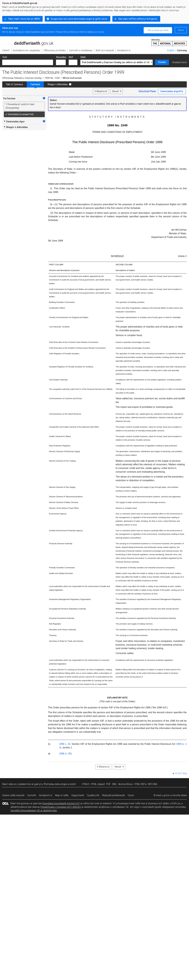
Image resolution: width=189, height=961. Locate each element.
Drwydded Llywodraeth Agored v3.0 (61, 803)
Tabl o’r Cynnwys (14, 84)
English (170, 50)
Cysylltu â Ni (93, 795)
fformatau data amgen (55, 784)
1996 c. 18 (64, 744)
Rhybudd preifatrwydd (113, 795)
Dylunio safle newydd (13, 795)
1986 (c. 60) (65, 753)
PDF (108, 784)
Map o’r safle (62, 795)
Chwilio (162, 62)
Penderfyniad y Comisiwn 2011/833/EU (60, 807)
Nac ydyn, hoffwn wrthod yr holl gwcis (137, 18)
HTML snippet (98, 784)
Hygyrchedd (77, 795)
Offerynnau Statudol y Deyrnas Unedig (21, 78)
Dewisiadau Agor (14, 121)
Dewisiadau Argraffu (172, 91)
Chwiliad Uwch (179, 62)
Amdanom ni (45, 795)
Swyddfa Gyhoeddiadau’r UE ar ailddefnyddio (33, 810)
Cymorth (31, 795)
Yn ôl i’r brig (181, 773)
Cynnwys (35, 84)
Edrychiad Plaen (147, 91)
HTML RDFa (140, 784)
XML (114, 784)
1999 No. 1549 (52, 78)
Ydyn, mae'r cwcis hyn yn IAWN (24, 18)
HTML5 (85, 784)
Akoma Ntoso (125, 784)
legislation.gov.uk (25, 42)
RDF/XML (153, 784)
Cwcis (131, 795)
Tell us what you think (157, 30)
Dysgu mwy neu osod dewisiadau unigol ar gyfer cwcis (79, 18)
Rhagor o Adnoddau (58, 84)
